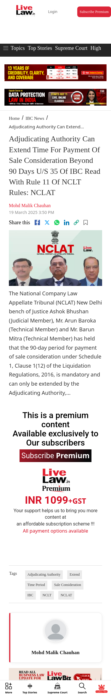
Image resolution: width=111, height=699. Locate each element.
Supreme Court (71, 48)
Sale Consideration (67, 585)
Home (14, 118)
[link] (76, 222)
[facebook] (37, 222)
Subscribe (55, 455)
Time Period (36, 585)
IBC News (34, 118)
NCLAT (66, 595)
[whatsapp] (56, 222)
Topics (18, 48)
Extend (75, 574)
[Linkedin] (66, 222)
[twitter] (47, 222)
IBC (30, 595)
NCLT (47, 595)
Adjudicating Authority (44, 574)
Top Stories (40, 48)
